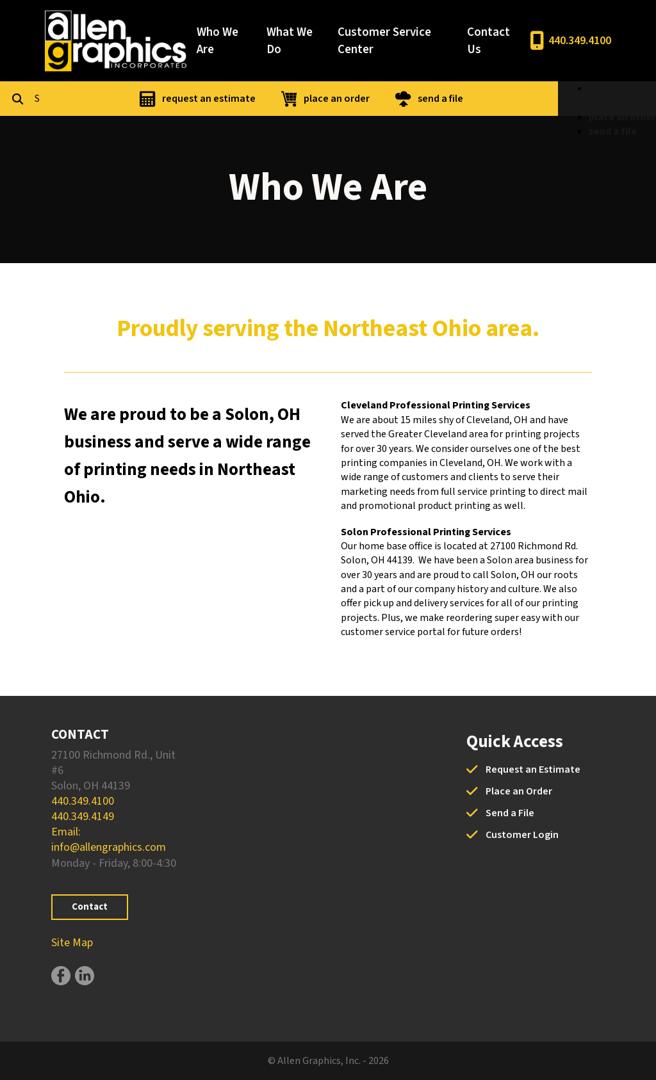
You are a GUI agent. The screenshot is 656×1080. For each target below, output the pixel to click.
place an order (404, 99)
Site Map (72, 943)
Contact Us (488, 41)
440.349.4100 (579, 41)
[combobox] (99, 98)
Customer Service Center (384, 41)
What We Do (289, 41)
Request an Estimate (533, 769)
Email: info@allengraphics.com (108, 839)
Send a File (510, 813)
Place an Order (519, 791)
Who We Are (217, 41)
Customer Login (522, 835)
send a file (507, 99)
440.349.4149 (82, 817)
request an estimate (276, 99)
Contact (90, 907)
